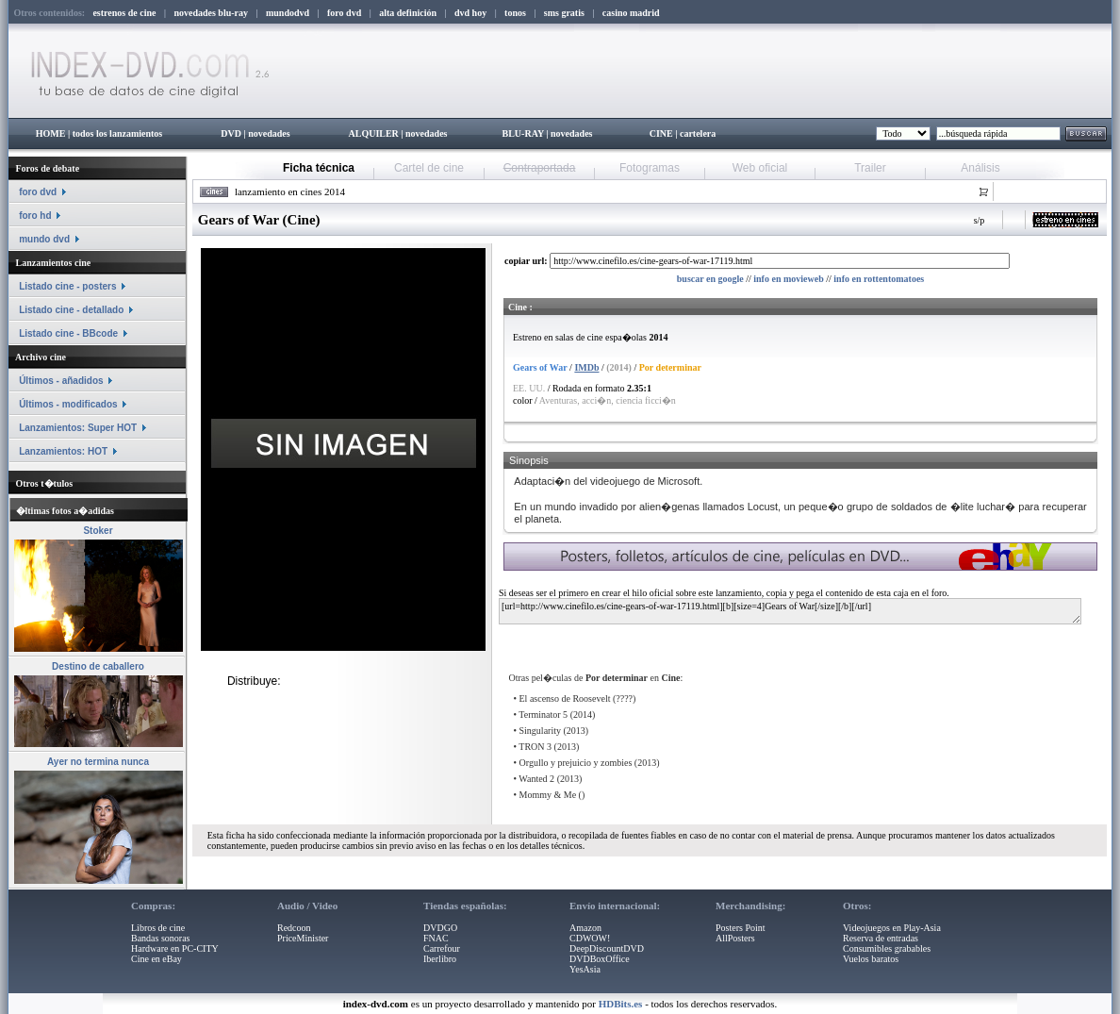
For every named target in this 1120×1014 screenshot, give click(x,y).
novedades (268, 133)
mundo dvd (44, 239)
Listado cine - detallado (71, 310)
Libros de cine (158, 928)
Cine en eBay (156, 959)
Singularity (540, 730)
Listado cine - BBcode (68, 333)
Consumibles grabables (887, 948)
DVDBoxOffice (599, 959)
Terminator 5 (543, 714)
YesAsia (585, 969)
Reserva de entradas (880, 938)
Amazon (585, 928)
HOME (51, 133)
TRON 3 (535, 746)
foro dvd (38, 192)
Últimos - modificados (68, 404)
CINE (661, 133)
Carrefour (441, 948)
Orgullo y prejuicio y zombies (576, 762)
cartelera (698, 133)
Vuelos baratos (870, 959)
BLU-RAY (523, 133)
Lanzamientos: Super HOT (78, 428)
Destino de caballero (98, 666)
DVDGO (440, 928)
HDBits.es (621, 1003)
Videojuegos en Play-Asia (892, 928)
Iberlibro (439, 959)
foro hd (35, 215)
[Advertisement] (726, 641)
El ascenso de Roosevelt (565, 698)
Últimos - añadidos (61, 380)
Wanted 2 (536, 778)
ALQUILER (373, 133)
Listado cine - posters (67, 286)
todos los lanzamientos (118, 133)
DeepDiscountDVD (606, 948)
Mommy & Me (548, 795)
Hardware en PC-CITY (175, 948)
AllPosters (735, 938)
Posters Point (741, 928)
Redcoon (294, 928)
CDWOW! (589, 938)
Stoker (97, 530)
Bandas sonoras (160, 938)
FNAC (436, 938)
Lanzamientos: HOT (63, 451)
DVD (231, 133)
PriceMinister (302, 938)
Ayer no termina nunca (98, 761)
